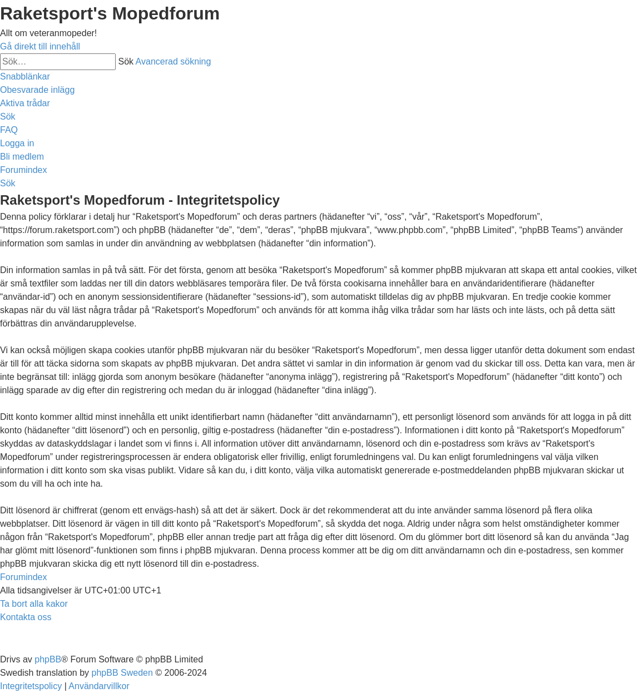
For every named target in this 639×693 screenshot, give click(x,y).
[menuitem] (37, 90)
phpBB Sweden (122, 672)
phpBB (47, 659)
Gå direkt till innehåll (40, 46)
